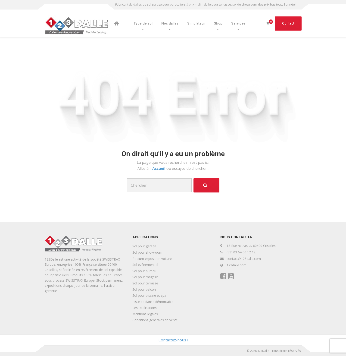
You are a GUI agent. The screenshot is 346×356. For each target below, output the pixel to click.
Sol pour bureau (144, 271)
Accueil (159, 168)
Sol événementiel (145, 264)
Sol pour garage (144, 246)
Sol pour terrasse (145, 283)
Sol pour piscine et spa (149, 295)
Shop (218, 23)
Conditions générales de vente (155, 320)
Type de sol (143, 23)
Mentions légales (145, 314)
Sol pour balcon (144, 289)
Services (238, 23)
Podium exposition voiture (152, 258)
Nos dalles (169, 23)
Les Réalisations (144, 308)
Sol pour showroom (147, 252)
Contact (288, 23)
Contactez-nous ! (173, 340)
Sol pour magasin (145, 277)
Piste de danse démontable (152, 301)
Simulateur (196, 23)
